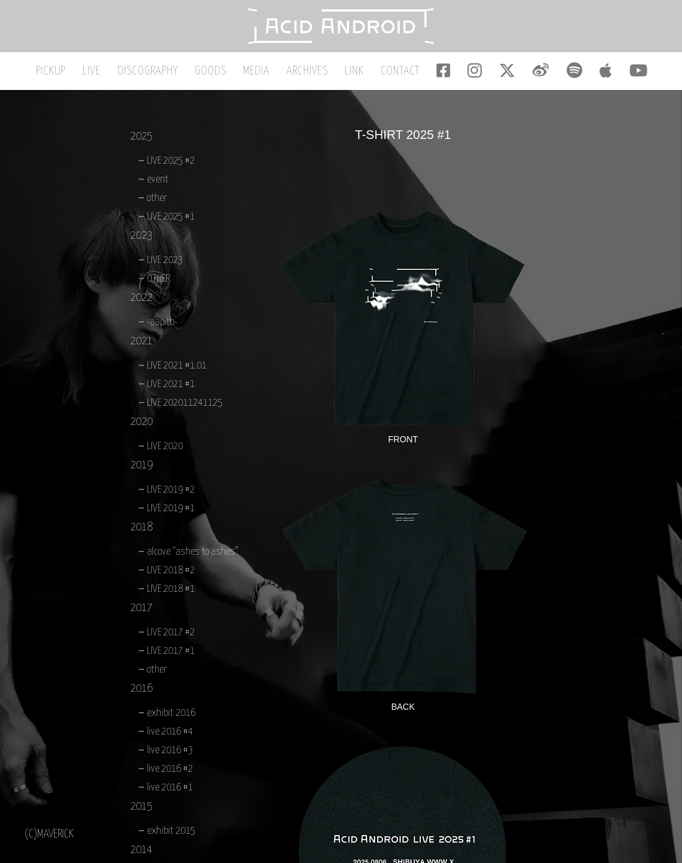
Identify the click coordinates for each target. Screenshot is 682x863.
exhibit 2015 (171, 833)
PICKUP (63, 73)
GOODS (216, 73)
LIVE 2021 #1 (171, 387)
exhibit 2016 (171, 715)
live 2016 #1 (170, 790)
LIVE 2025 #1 (171, 219)
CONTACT (398, 73)
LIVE (102, 73)
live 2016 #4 (170, 734)
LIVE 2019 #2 (171, 492)
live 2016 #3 (170, 753)
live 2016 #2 (170, 771)
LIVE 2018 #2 (171, 573)
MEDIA (260, 73)
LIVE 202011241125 (185, 405)
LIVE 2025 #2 (171, 163)
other (157, 200)
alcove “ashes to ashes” (192, 554)
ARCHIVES (309, 73)
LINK (355, 73)
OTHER (158, 281)
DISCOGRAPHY (156, 73)
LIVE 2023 (165, 262)
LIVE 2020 (165, 449)
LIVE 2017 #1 (171, 653)
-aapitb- (162, 325)
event (158, 182)
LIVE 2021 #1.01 (176, 368)
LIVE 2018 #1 (171, 591)
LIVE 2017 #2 (171, 635)
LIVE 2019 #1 (171, 511)
